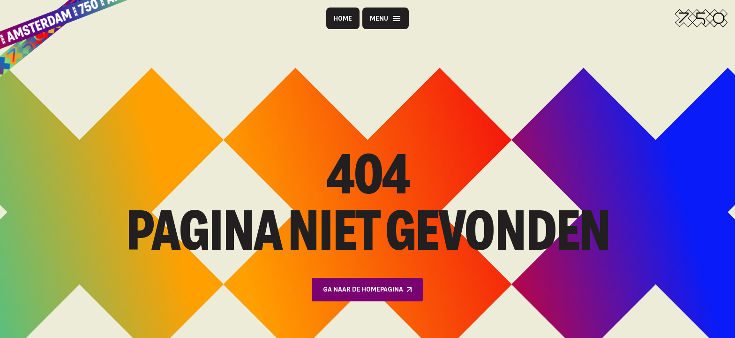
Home (343, 18)
